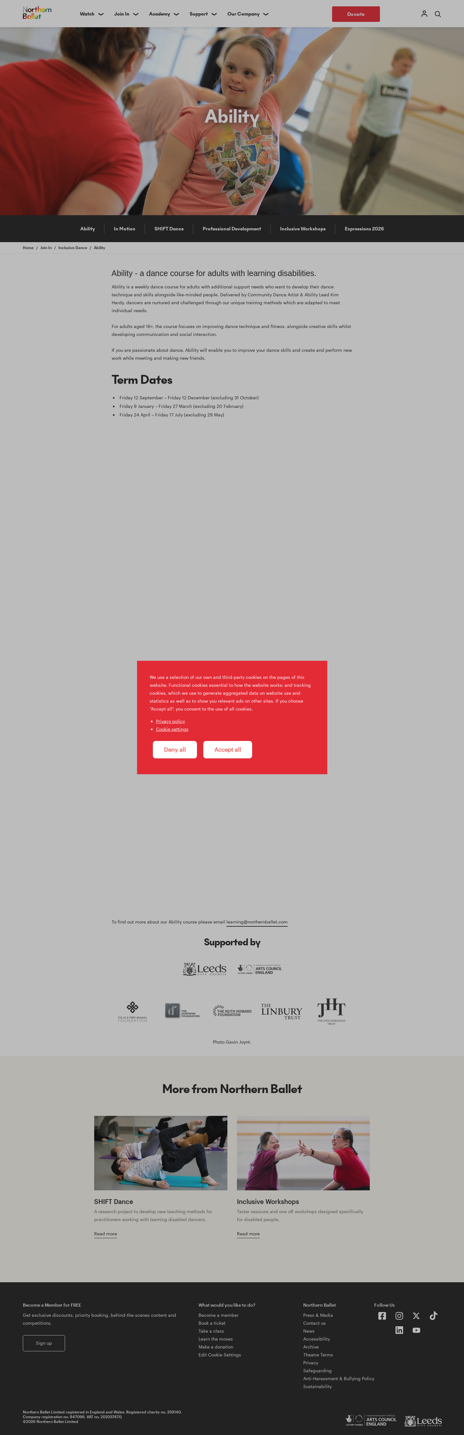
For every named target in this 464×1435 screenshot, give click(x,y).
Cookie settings (172, 729)
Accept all (227, 749)
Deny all (175, 749)
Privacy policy (170, 721)
